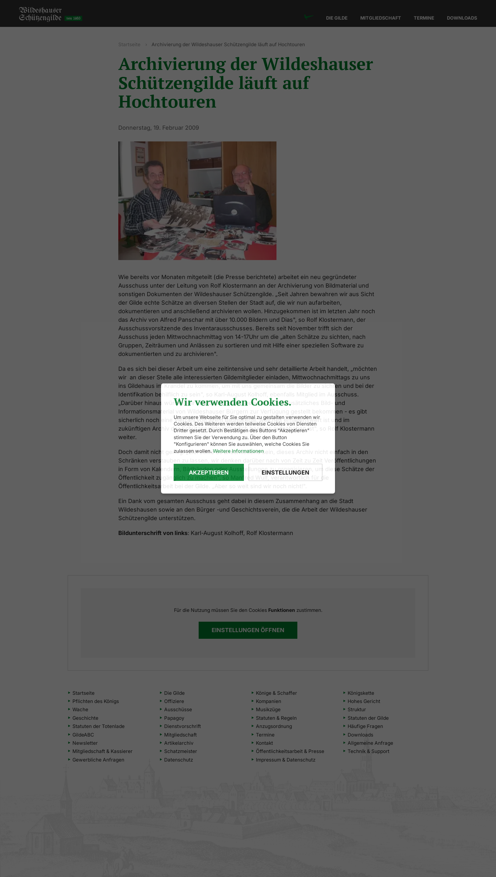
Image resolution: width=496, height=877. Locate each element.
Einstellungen (285, 472)
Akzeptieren (209, 472)
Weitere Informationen (238, 451)
